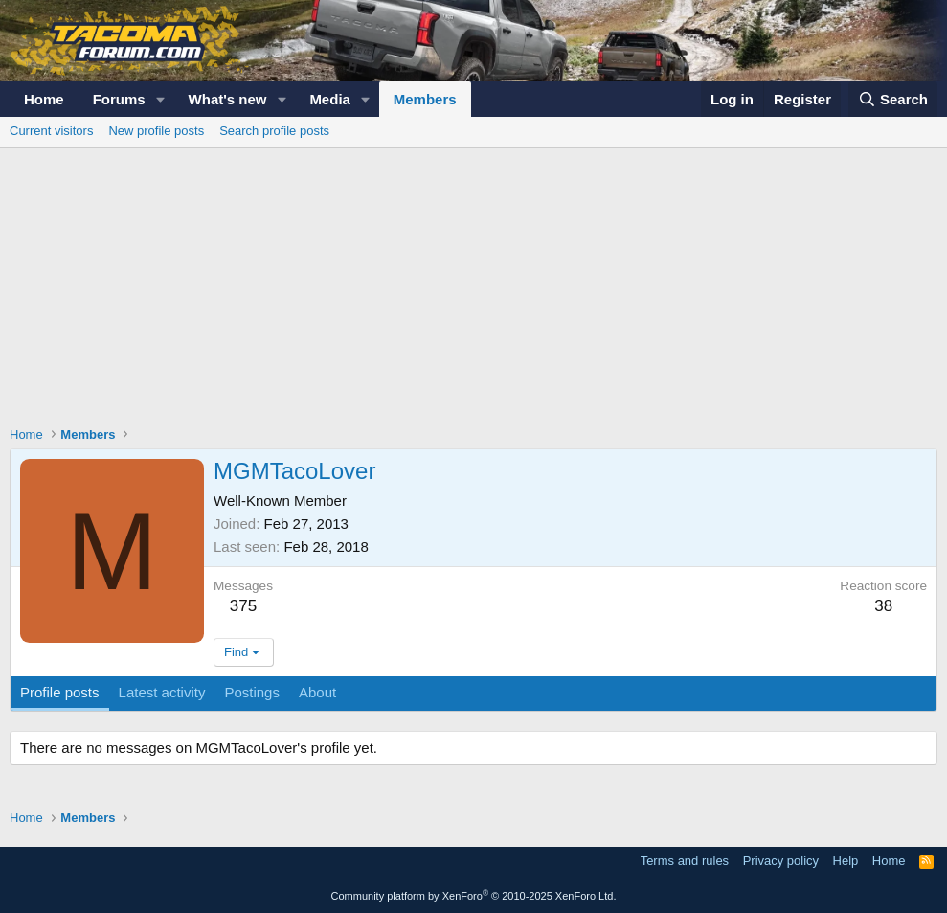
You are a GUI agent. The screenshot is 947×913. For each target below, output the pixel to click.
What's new (228, 99)
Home (44, 99)
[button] (160, 99)
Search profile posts (274, 131)
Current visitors (51, 131)
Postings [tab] (252, 692)
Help (846, 861)
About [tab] (317, 692)
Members (425, 99)
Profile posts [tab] (60, 692)
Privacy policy (781, 861)
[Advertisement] (473, 291)
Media (329, 99)
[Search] (893, 99)
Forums (119, 99)
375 (243, 606)
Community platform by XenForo (474, 896)
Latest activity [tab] (162, 692)
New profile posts (156, 131)
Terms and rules (685, 861)
